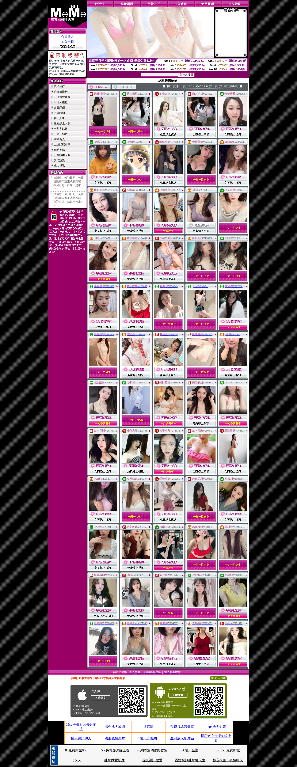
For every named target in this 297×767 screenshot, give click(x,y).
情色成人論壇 (115, 727)
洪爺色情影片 (115, 738)
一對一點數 (61, 134)
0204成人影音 (216, 727)
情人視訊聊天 (81, 738)
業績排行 (59, 86)
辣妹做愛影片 (114, 760)
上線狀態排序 (62, 144)
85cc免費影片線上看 (114, 750)
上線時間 (59, 112)
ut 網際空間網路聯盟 (152, 750)
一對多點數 (61, 128)
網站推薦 (59, 149)
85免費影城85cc (76, 750)
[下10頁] (223, 86)
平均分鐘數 (61, 102)
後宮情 (148, 727)
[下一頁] (213, 86)
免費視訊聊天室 (182, 727)
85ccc (77, 760)
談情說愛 (59, 160)
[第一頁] (171, 86)
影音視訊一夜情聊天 (228, 760)
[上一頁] (181, 86)
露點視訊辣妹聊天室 (190, 760)
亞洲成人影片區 (182, 738)
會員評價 (59, 107)
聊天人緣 (59, 118)
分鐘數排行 (61, 91)
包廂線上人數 (62, 123)
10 (207, 86)
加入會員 (67, 41)
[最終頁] (233, 86)
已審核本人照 (62, 155)
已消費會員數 (62, 97)
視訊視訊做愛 (152, 760)
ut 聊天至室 (190, 750)
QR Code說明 (218, 678)
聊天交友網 (148, 738)
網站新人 (59, 139)
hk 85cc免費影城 (228, 750)
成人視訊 (59, 165)
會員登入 (67, 36)
